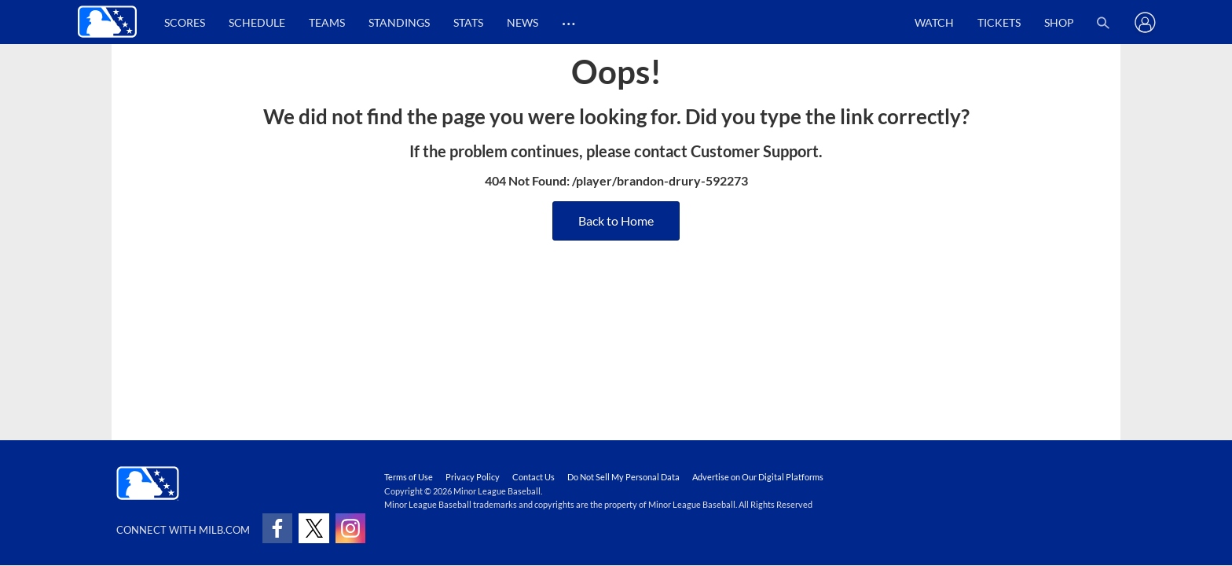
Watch (934, 22)
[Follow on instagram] (350, 528)
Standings (399, 22)
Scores (184, 22)
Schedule (257, 22)
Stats (468, 22)
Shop (1059, 22)
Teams (327, 22)
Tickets (999, 22)
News (522, 22)
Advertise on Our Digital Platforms (757, 477)
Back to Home (616, 220)
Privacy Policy (473, 477)
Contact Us (533, 477)
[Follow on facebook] (277, 528)
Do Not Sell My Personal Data (623, 477)
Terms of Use (408, 477)
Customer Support (755, 151)
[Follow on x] (313, 528)
